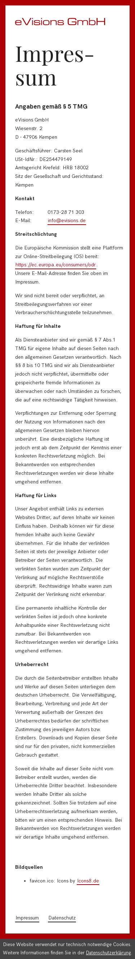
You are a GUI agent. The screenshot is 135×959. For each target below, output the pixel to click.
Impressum (27, 918)
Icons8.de (88, 881)
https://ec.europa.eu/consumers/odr (55, 265)
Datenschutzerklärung (108, 953)
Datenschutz (62, 918)
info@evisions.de (67, 220)
